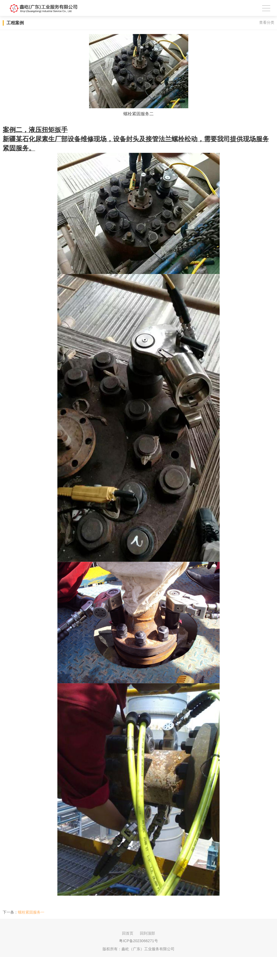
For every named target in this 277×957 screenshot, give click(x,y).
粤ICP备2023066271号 (138, 941)
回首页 (127, 933)
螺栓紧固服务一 (31, 912)
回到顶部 (147, 933)
